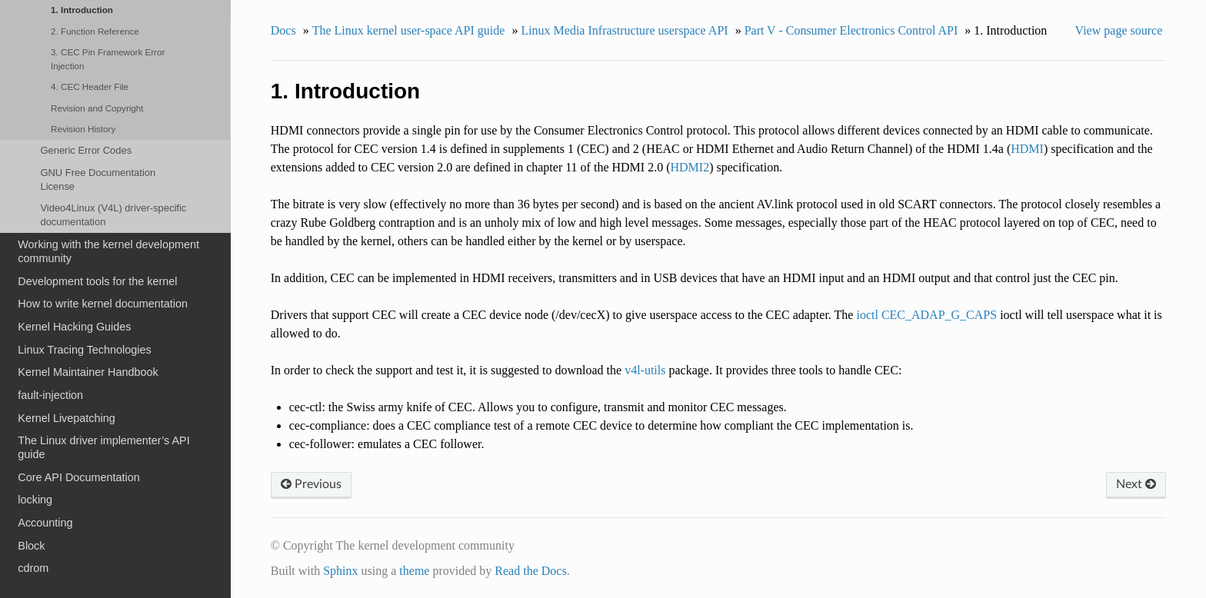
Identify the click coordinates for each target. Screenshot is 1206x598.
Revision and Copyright (97, 108)
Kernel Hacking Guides (74, 327)
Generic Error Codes (86, 150)
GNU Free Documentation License (97, 179)
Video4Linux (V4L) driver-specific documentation (113, 215)
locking (35, 499)
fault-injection (50, 395)
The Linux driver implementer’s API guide (103, 447)
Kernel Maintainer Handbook (88, 372)
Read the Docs (530, 570)
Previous (311, 484)
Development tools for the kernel (97, 281)
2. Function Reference (95, 31)
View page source (1119, 30)
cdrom (33, 568)
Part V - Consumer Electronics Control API (851, 30)
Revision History (83, 129)
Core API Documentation (78, 477)
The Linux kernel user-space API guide (408, 30)
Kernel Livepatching (66, 418)
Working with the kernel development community (108, 251)
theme (414, 570)
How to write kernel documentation (103, 303)
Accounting (45, 523)
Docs (283, 30)
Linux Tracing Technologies (84, 350)
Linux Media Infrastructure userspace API (624, 30)
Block (31, 546)
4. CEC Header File (89, 86)
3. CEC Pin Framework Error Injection (108, 59)
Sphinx (340, 570)
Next (1136, 484)
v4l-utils (645, 370)
